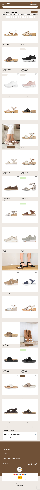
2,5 (6, 17)
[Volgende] (31, 427)
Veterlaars (23, 14)
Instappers (35, 14)
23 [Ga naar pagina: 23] (27, 427)
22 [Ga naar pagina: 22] (25, 427)
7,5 (29, 17)
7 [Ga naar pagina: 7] (18, 427)
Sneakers (29, 14)
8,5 (34, 17)
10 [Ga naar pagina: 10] (22, 427)
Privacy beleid (20, 485)
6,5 (25, 17)
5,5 (20, 17)
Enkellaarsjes (16, 14)
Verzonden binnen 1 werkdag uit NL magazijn (20, 0)
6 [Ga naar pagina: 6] (17, 427)
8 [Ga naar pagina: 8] (19, 427)
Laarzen (10, 14)
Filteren (34, 11)
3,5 (11, 17)
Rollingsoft (5, 14)
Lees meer (11, 147)
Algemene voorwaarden (20, 483)
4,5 (16, 17)
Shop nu (20, 267)
